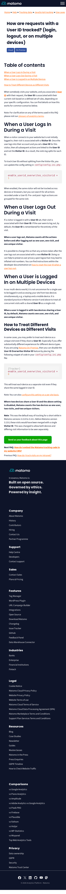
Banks (12, 655)
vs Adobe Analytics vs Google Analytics (27, 803)
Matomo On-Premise (28, 347)
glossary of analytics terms (31, 116)
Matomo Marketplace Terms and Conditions (29, 713)
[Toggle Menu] (62, 3)
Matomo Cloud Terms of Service (24, 704)
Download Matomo (18, 619)
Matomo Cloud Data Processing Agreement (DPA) (32, 709)
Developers (14, 557)
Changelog (14, 623)
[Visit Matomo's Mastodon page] (46, 878)
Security (13, 862)
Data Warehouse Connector (22, 642)
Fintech (12, 669)
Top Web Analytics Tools (20, 840)
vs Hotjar (13, 826)
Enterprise (14, 660)
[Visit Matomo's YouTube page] (41, 878)
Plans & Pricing (16, 579)
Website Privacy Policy (19, 695)
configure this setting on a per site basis (40, 394)
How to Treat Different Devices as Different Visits (26, 85)
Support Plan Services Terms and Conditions (29, 718)
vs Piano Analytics (17, 794)
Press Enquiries (16, 759)
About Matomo (16, 516)
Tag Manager (15, 596)
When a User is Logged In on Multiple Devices (24, 79)
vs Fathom (14, 821)
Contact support (16, 561)
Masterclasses (15, 750)
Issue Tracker (15, 628)
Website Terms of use (18, 700)
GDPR (11, 858)
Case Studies (15, 736)
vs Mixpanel (14, 835)
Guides (12, 745)
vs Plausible (14, 817)
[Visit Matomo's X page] (25, 878)
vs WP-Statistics (16, 831)
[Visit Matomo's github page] (35, 878)
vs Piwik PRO (15, 808)
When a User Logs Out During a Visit (20, 75)
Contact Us (14, 534)
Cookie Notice (15, 686)
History (12, 520)
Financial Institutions (19, 664)
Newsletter (14, 741)
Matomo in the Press (18, 754)
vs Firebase (14, 812)
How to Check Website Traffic (22, 768)
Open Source (15, 614)
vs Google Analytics (18, 789)
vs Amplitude (15, 798)
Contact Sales (15, 574)
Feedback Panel (16, 637)
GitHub (12, 633)
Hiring (12, 530)
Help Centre (14, 552)
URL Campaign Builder (19, 605)
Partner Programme (18, 539)
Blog (11, 731)
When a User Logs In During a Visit (19, 72)
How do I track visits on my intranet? (34, 455)
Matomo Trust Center (19, 867)
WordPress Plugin (17, 600)
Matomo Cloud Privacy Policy (23, 690)
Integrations (15, 610)
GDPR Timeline (16, 764)
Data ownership (16, 853)
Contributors (15, 525)
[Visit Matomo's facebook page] (19, 878)
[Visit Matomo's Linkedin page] (30, 878)
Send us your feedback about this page (28, 439)
